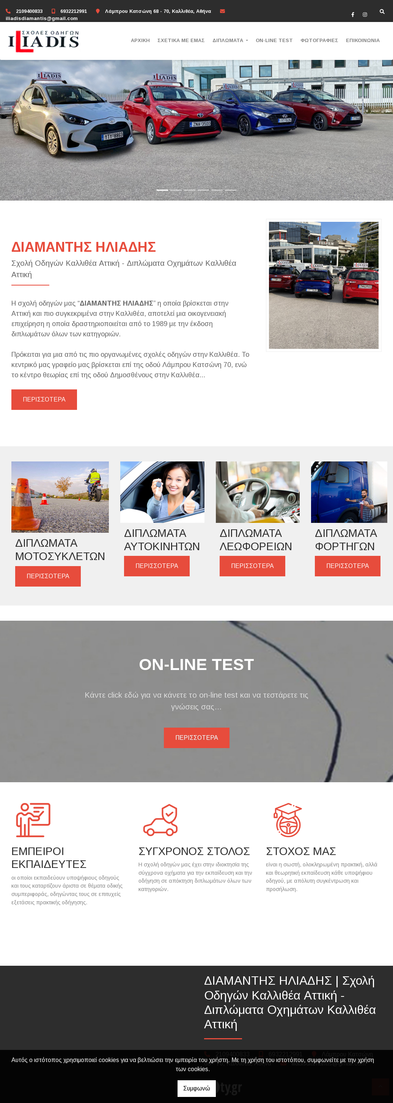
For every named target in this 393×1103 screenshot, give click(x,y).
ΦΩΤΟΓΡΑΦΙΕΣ (319, 40)
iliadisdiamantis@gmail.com (42, 18)
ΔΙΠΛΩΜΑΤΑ (228, 40)
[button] (29, 100)
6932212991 (73, 11)
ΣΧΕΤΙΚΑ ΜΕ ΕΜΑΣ (181, 40)
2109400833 (29, 11)
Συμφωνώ (196, 1088)
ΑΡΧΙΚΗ (140, 40)
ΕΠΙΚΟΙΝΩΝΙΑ (363, 40)
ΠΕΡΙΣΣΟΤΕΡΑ (44, 399)
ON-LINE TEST (274, 40)
